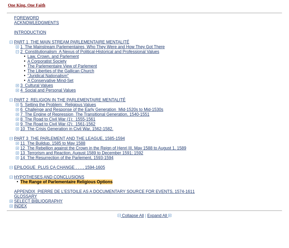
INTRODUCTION (30, 32)
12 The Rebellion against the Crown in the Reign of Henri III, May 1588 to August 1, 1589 (103, 148)
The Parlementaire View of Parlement (62, 66)
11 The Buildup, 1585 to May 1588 (52, 143)
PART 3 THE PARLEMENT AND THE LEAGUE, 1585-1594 (69, 138)
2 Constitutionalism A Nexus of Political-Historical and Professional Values (89, 51)
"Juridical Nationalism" (48, 75)
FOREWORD (26, 18)
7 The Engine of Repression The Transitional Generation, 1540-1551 (84, 114)
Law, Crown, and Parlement (53, 56)
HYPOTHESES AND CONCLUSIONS (49, 177)
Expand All (159, 215)
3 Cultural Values (36, 85)
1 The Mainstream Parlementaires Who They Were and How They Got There (92, 46)
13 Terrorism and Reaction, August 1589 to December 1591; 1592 (81, 153)
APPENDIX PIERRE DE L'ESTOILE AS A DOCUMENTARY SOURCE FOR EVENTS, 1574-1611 (104, 191)
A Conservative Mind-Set (51, 80)
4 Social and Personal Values (48, 90)
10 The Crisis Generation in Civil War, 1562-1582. (66, 128)
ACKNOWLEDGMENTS (36, 22)
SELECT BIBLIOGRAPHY (38, 201)
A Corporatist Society (47, 61)
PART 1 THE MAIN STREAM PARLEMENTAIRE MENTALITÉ (71, 42)
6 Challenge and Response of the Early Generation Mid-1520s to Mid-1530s (91, 109)
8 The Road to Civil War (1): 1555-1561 (57, 119)
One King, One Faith (26, 5)
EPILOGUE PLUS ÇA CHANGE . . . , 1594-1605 (59, 167)
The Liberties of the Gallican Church (61, 71)
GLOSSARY (25, 196)
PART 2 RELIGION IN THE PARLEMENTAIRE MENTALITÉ (70, 99)
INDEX (20, 206)
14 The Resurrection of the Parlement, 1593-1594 (67, 157)
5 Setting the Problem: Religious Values (58, 104)
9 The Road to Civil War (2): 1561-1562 (57, 124)
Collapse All (131, 215)
